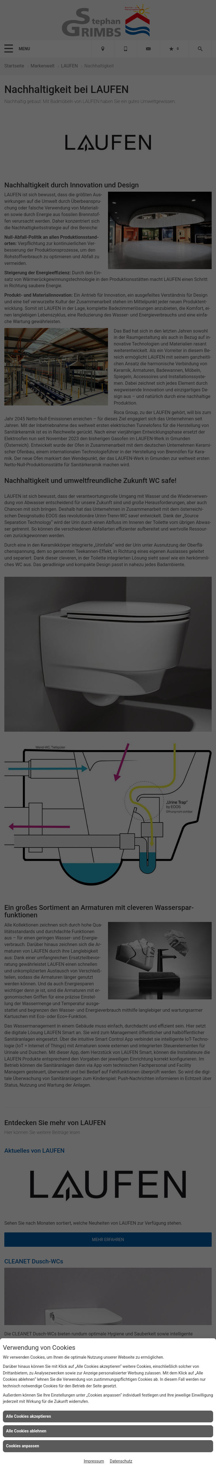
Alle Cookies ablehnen (26, 1431)
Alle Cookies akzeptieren (28, 1416)
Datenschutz (121, 1461)
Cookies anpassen (22, 1446)
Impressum (94, 1461)
